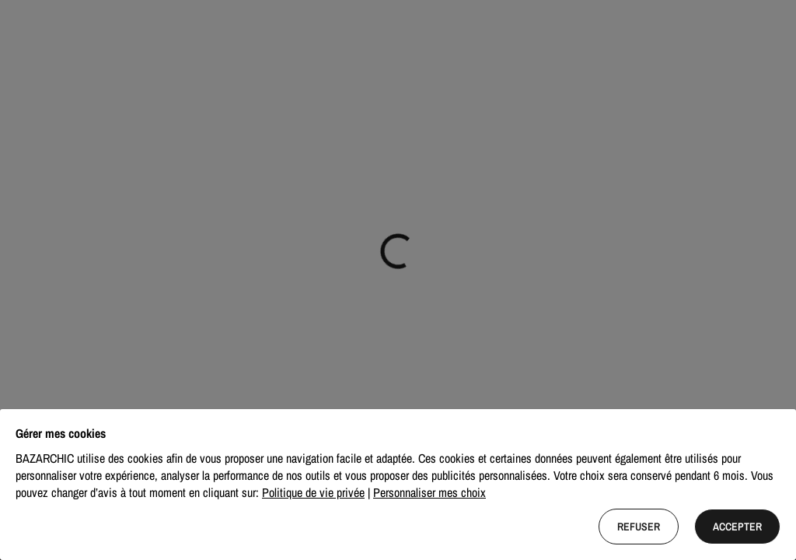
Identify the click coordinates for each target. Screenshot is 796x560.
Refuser (638, 527)
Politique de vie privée (313, 492)
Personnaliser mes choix (429, 492)
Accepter (737, 527)
